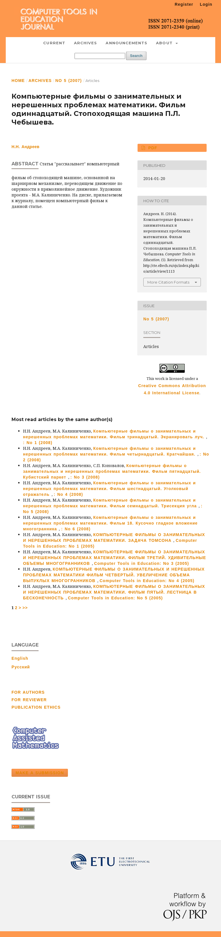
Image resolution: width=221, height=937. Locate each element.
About (165, 43)
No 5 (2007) (68, 80)
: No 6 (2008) (75, 529)
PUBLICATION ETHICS (36, 707)
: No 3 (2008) (85, 477)
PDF (151, 148)
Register (184, 4)
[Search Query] (100, 56)
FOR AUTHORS (28, 692)
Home (18, 80)
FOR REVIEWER (29, 699)
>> (25, 607)
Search (136, 55)
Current (54, 43)
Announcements (126, 43)
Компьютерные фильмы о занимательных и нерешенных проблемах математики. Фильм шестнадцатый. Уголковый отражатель (109, 489)
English (20, 658)
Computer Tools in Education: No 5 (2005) (115, 598)
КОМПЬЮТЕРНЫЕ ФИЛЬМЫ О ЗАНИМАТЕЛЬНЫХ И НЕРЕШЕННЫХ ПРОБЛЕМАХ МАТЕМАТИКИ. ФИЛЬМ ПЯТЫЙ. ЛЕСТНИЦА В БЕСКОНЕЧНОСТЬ (114, 592)
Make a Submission (40, 772)
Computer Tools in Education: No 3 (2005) (141, 563)
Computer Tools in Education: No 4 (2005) (147, 580)
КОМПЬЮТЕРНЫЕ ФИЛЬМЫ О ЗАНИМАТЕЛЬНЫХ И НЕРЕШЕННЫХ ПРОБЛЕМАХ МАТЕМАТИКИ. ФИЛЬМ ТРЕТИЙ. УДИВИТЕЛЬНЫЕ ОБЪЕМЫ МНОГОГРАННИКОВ (114, 558)
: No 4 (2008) (68, 494)
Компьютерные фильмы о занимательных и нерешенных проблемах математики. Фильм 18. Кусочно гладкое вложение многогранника (110, 523)
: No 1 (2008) (37, 442)
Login (206, 4)
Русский (21, 667)
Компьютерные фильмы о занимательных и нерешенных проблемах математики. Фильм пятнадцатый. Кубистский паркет (112, 471)
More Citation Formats (168, 282)
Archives (85, 43)
